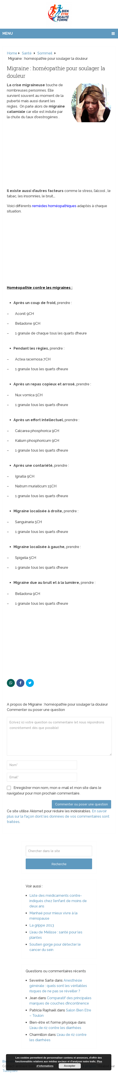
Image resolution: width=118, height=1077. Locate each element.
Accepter (69, 1065)
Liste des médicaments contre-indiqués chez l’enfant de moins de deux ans (58, 900)
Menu (7, 33)
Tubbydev (10, 1071)
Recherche (59, 864)
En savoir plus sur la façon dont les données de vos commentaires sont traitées (58, 816)
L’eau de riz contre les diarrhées (55, 1028)
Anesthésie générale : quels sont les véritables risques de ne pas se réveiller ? (58, 985)
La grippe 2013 (41, 925)
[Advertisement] (59, 155)
